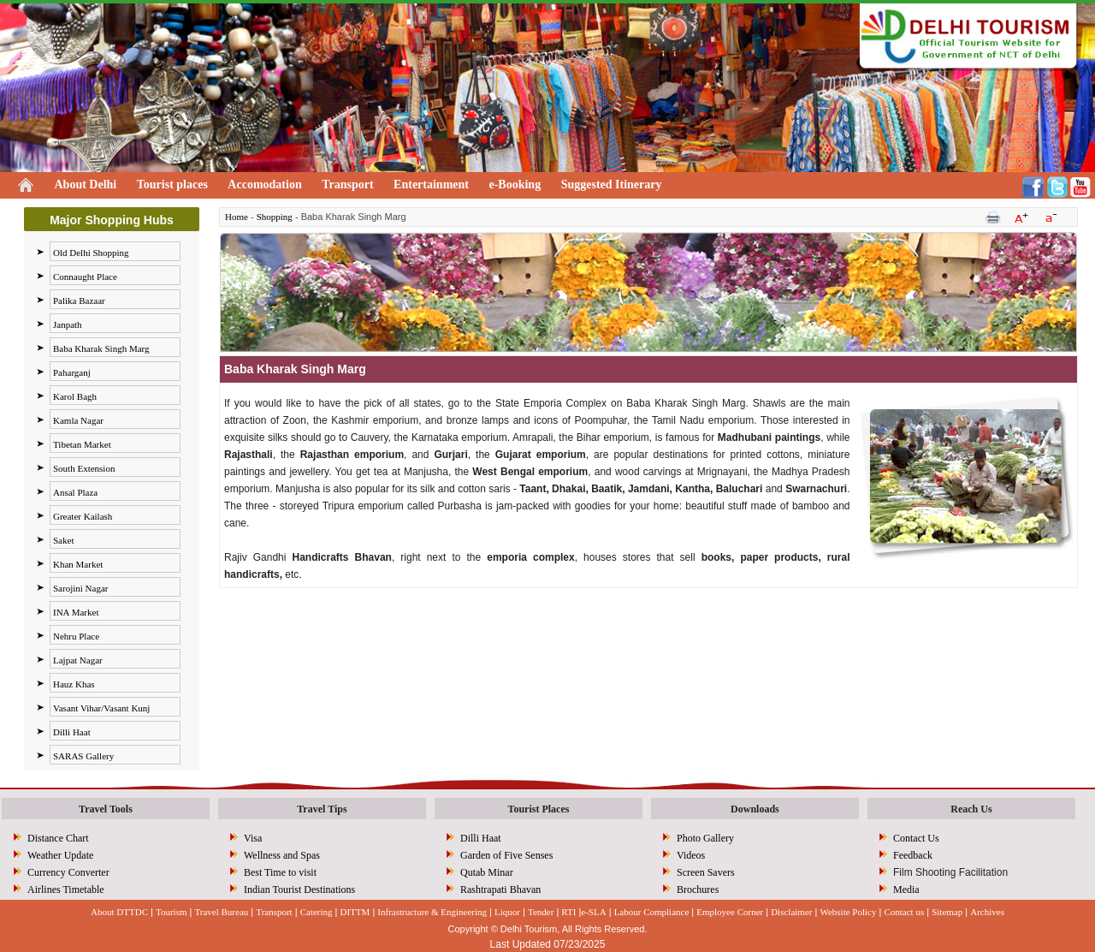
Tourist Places (538, 809)
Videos (691, 855)
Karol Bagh (75, 396)
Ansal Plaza (75, 492)
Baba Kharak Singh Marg (101, 348)
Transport (347, 184)
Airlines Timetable (65, 889)
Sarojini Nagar (80, 588)
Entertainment (431, 184)
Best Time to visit (280, 872)
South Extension (84, 468)
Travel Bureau (221, 912)
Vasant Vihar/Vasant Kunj (101, 708)
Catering (316, 912)
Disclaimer (791, 912)
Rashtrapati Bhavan (500, 889)
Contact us (904, 912)
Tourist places (172, 184)
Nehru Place (76, 636)
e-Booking (514, 184)
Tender (540, 912)
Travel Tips (321, 809)
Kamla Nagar (78, 420)
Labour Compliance (652, 912)
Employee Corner (729, 912)
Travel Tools (106, 809)
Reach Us (970, 809)
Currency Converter (68, 872)
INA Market (75, 612)
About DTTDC (119, 912)
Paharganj (72, 372)
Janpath (67, 324)
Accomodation (264, 184)
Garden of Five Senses (506, 855)
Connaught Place (85, 276)
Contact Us (916, 838)
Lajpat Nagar (78, 660)
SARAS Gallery (83, 756)
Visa (253, 838)
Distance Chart (58, 838)
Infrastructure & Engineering (432, 912)
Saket (63, 540)
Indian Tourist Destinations (299, 889)
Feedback (912, 855)
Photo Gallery (705, 838)
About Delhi (86, 184)
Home (236, 216)
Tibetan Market (82, 444)
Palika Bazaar (79, 300)
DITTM (355, 912)
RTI (568, 912)
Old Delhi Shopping (91, 252)
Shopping (275, 216)
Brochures (698, 889)
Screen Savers (706, 872)
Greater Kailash (82, 516)
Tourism (171, 912)
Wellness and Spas (282, 855)
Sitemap (947, 912)
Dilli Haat (72, 732)
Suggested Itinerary (611, 184)
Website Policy (848, 912)
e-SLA (593, 912)
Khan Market (78, 564)
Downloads (755, 809)
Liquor (507, 912)
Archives (987, 912)
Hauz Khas (74, 684)
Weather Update (60, 855)
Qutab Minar (486, 872)
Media (906, 889)
